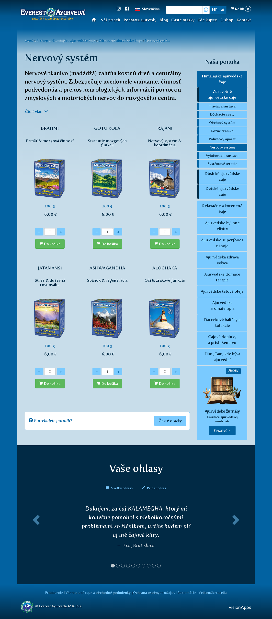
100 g (50, 174)
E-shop (226, 20)
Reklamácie (187, 593)
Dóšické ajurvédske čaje (222, 176)
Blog (163, 20)
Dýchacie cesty (222, 114)
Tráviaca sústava (222, 106)
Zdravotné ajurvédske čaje (120, 41)
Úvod (95, 19)
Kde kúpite (207, 20)
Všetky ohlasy (120, 488)
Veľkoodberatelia (213, 593)
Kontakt (244, 20)
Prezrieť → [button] (222, 430)
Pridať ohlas (154, 488)
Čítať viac (36, 111)
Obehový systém (222, 123)
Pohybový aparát (222, 139)
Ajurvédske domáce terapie (222, 277)
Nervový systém (157, 41)
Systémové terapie (222, 164)
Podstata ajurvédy (140, 20)
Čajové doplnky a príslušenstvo (222, 339)
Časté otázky (182, 20)
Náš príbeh (110, 20)
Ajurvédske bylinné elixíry (222, 226)
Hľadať (218, 9)
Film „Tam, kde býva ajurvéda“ (222, 357)
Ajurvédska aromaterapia (222, 305)
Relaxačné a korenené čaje (222, 208)
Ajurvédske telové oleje (222, 291)
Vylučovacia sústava (222, 156)
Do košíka (52, 244)
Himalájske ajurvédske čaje (73, 41)
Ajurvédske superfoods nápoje (222, 243)
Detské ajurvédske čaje (222, 191)
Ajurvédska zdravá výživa (222, 260)
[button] (35, 538)
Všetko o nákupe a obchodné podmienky (98, 593)
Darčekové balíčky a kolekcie (222, 322)
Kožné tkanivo (222, 131)
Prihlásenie (54, 593)
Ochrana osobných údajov (154, 593)
